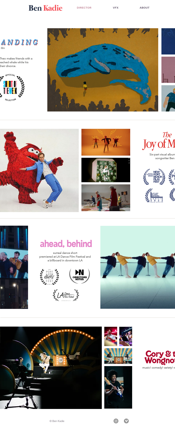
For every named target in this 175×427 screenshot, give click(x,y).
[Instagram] (116, 421)
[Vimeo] (126, 421)
